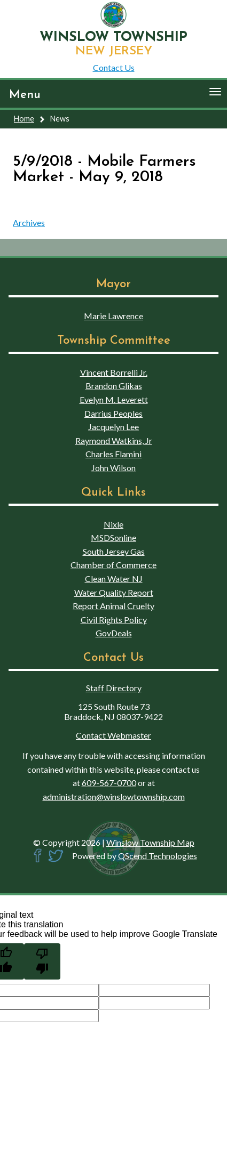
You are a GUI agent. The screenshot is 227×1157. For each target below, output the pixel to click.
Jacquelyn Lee (113, 427)
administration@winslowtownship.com (114, 796)
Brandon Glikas (113, 386)
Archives (29, 222)
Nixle (113, 524)
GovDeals (114, 633)
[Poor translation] (42, 961)
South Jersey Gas (114, 551)
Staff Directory (114, 688)
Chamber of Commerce (113, 565)
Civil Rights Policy (114, 619)
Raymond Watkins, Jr (113, 440)
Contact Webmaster (113, 735)
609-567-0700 (109, 783)
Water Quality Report (113, 592)
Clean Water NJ (114, 578)
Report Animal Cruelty (113, 606)
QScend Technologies (157, 856)
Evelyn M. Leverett (114, 399)
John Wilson (113, 468)
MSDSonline (113, 537)
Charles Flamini (113, 454)
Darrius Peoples (113, 413)
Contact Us (114, 67)
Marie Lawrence (113, 316)
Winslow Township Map (150, 842)
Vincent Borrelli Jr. (113, 372)
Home (24, 118)
